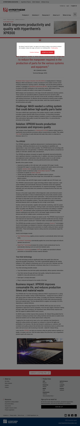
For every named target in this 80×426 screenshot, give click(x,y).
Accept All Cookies (47, 52)
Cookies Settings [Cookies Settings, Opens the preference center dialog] (34, 52)
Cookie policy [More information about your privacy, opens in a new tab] (54, 48)
